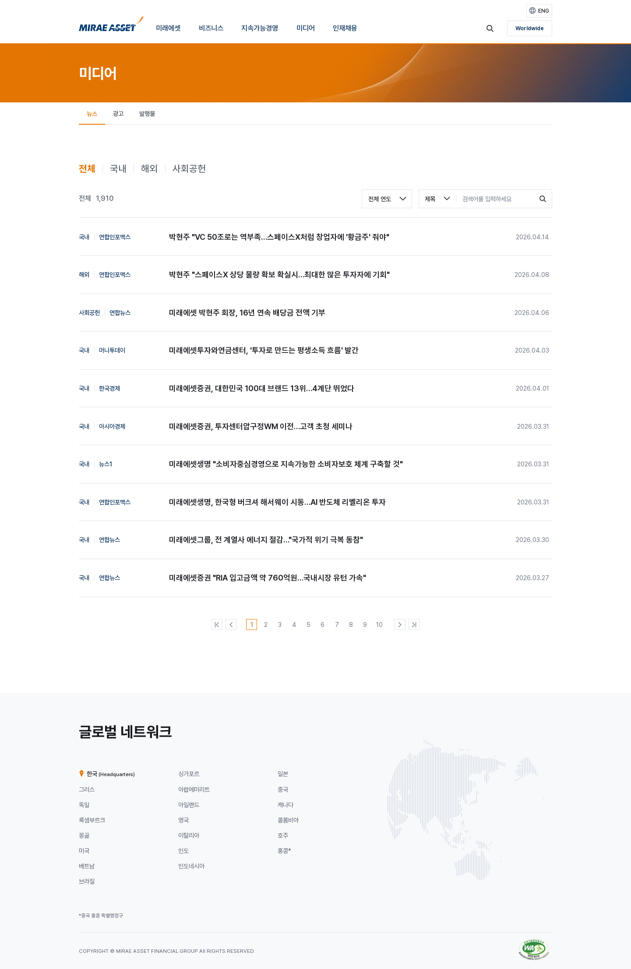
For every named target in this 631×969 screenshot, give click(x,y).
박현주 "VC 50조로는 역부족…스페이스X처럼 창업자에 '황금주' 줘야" (279, 236)
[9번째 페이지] (365, 624)
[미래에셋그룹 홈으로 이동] (111, 26)
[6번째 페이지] (322, 624)
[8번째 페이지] (350, 624)
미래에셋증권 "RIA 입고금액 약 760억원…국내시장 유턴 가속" (267, 577)
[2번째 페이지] (265, 624)
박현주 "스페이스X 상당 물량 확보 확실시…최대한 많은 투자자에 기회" (279, 274)
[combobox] (387, 198)
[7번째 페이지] (336, 624)
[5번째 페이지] (308, 624)
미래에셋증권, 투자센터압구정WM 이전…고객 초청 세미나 (261, 426)
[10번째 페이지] (379, 624)
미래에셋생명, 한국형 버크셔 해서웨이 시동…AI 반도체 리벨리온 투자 (277, 502)
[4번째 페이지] (294, 624)
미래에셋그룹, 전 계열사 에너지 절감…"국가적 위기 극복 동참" (266, 539)
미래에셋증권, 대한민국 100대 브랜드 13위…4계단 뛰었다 (261, 388)
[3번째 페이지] (280, 624)
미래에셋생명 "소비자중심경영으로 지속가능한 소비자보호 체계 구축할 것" (286, 464)
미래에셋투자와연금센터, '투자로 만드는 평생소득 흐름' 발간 (264, 350)
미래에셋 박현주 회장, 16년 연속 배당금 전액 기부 (247, 312)
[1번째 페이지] (251, 624)
